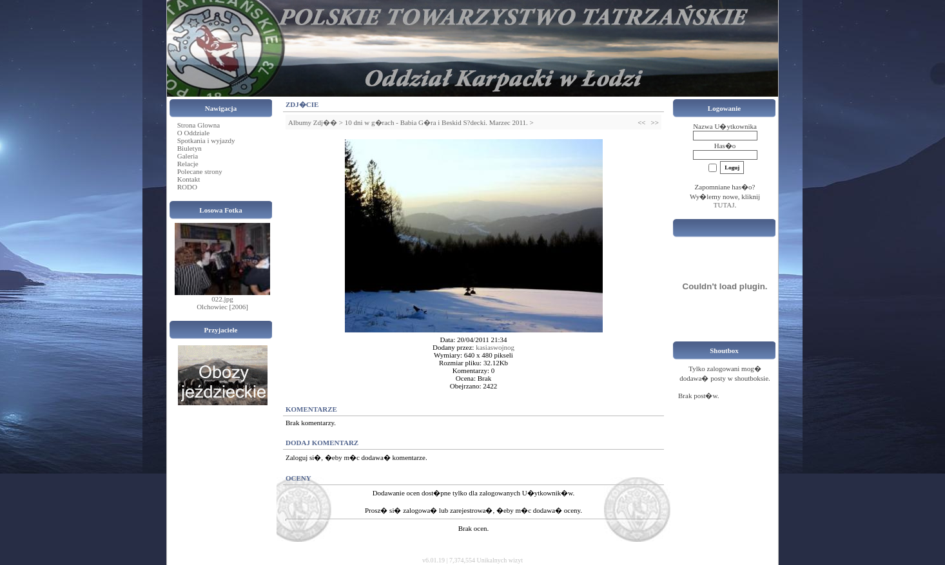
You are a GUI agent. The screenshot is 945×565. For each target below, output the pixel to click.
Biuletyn (189, 148)
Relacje (188, 164)
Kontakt (188, 179)
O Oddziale (193, 133)
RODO (187, 187)
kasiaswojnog (495, 347)
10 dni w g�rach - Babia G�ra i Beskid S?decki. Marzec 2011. (436, 122)
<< (641, 122)
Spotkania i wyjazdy (206, 140)
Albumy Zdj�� (312, 122)
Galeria (187, 156)
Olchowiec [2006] (222, 307)
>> (655, 122)
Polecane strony (199, 171)
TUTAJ (724, 205)
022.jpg (222, 299)
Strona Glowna (198, 125)
